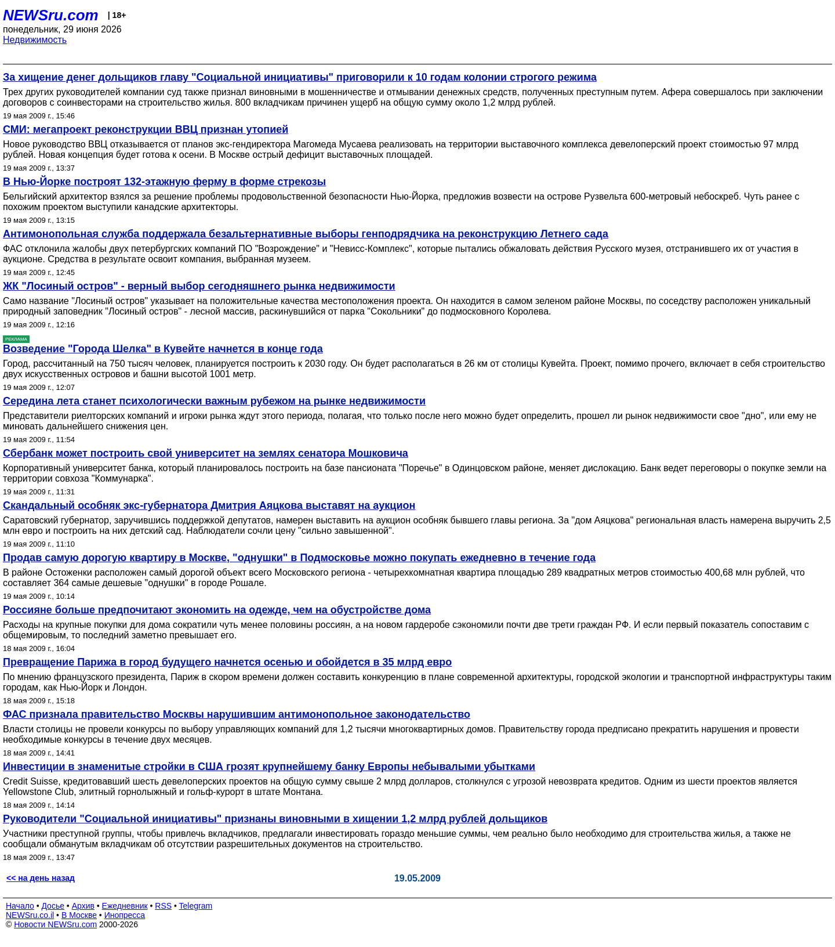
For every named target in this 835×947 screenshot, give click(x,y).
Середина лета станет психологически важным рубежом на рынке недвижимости (214, 401)
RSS (163, 905)
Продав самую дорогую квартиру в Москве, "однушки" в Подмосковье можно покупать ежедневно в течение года (299, 557)
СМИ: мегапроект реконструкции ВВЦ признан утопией (145, 129)
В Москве (79, 915)
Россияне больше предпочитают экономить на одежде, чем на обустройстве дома (217, 610)
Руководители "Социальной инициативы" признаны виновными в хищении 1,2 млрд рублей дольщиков (275, 819)
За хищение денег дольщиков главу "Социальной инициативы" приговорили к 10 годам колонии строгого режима (300, 77)
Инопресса (125, 915)
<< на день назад (40, 878)
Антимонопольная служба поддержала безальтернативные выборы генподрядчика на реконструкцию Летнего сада (305, 234)
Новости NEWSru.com (55, 924)
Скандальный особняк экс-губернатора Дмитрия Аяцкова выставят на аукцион (209, 505)
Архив (83, 905)
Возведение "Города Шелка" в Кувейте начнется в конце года (163, 349)
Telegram (196, 905)
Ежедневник (125, 905)
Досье (52, 905)
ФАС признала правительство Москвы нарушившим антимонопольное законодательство (236, 714)
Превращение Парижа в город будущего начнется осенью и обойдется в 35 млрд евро (227, 662)
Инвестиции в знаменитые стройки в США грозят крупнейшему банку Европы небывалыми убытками (269, 766)
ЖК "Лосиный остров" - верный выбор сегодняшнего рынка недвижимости (199, 286)
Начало (20, 905)
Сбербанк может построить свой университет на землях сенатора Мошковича (205, 453)
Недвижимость (35, 40)
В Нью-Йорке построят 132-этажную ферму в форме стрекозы (164, 181)
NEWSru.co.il (30, 915)
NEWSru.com (51, 15)
